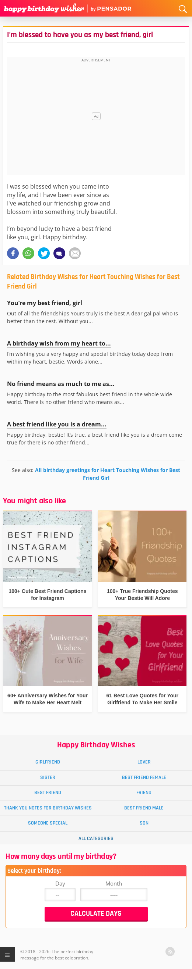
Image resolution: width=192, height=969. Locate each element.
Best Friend (47, 792)
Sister (47, 777)
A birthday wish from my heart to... (59, 343)
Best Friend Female (144, 777)
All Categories (96, 838)
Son (144, 823)
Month (113, 883)
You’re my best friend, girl (44, 303)
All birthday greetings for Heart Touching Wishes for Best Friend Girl (107, 473)
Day (60, 883)
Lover (144, 762)
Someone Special (47, 823)
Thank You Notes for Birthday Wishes (48, 808)
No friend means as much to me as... (61, 384)
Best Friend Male (144, 808)
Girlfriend (47, 762)
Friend (143, 792)
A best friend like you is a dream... (57, 424)
